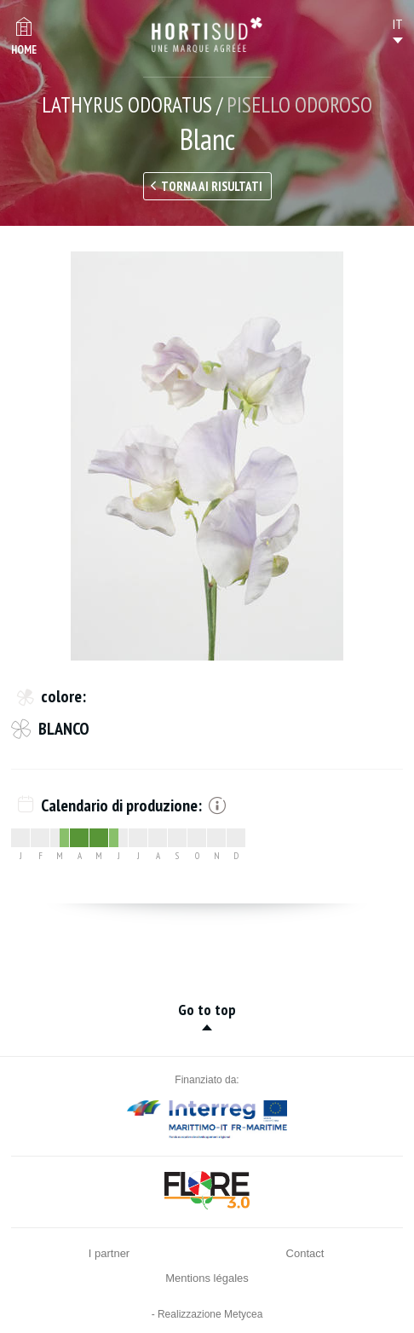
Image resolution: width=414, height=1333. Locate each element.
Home (24, 50)
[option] (207, 456)
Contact (305, 1253)
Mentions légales (207, 1278)
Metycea (243, 1314)
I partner (109, 1253)
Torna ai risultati (211, 186)
